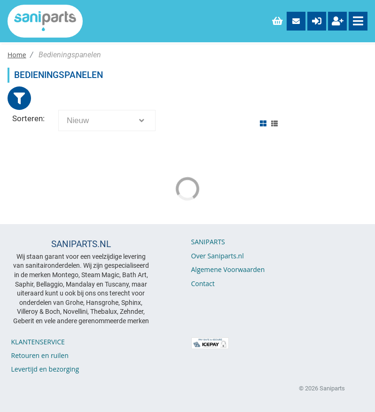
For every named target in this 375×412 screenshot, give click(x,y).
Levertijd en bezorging (45, 369)
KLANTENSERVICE (38, 341)
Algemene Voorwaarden (228, 269)
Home (17, 54)
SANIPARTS (208, 241)
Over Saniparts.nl (217, 255)
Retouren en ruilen (40, 355)
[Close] (19, 98)
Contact (203, 283)
